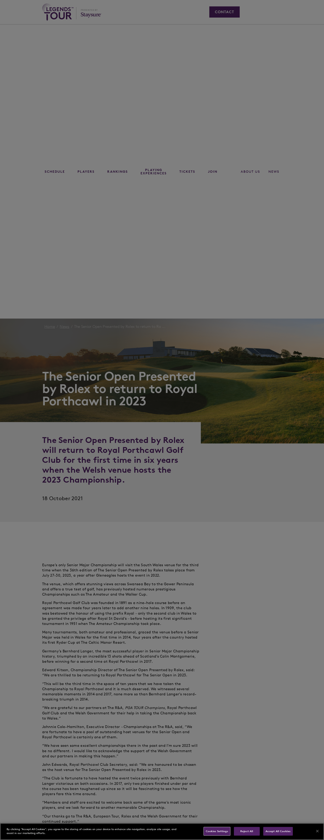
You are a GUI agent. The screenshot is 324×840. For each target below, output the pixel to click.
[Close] (317, 831)
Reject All (246, 831)
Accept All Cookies (278, 831)
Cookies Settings (217, 831)
